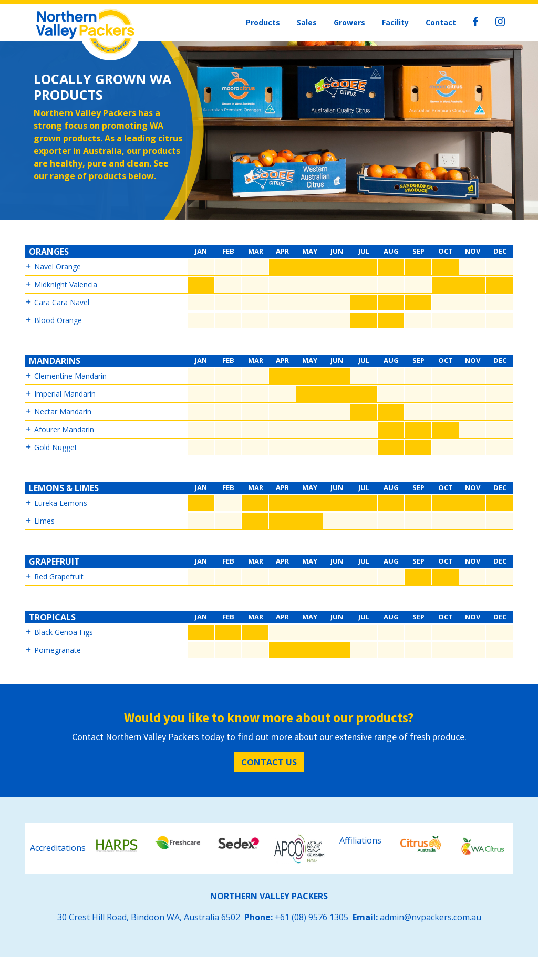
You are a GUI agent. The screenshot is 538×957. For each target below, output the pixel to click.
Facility (395, 22)
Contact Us (269, 762)
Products (263, 22)
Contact (441, 22)
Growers (349, 22)
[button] (269, 267)
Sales (307, 22)
